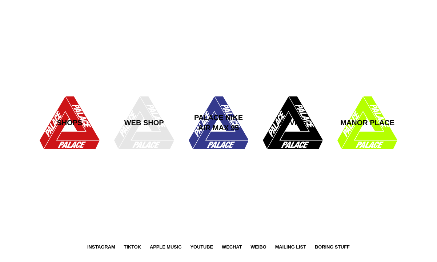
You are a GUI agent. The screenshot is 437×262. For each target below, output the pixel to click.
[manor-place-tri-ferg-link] (367, 122)
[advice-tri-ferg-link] (293, 122)
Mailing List (290, 247)
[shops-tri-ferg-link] (70, 122)
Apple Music (165, 247)
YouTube (201, 247)
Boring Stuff (332, 247)
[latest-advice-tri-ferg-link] (219, 122)
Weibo (258, 247)
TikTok (132, 247)
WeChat (232, 247)
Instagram (101, 247)
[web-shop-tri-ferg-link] (144, 122)
